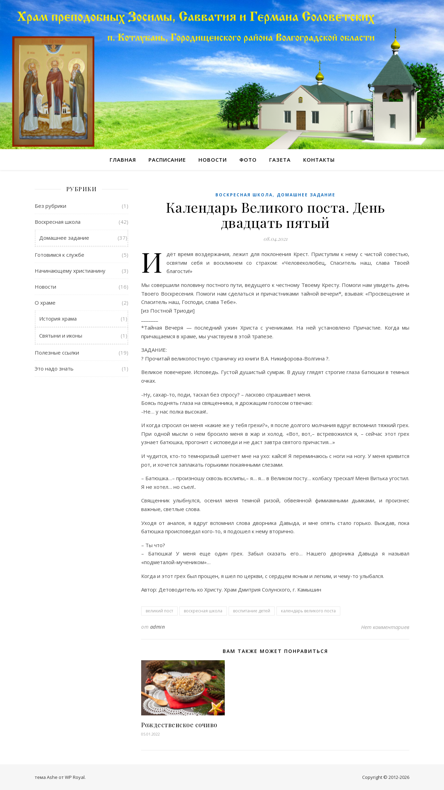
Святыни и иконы (60, 335)
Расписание (167, 159)
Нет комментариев (385, 626)
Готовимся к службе (59, 254)
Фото (248, 159)
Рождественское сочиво (179, 725)
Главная (123, 159)
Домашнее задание (64, 237)
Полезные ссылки (57, 352)
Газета (280, 159)
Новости (212, 159)
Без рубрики (50, 205)
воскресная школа (203, 611)
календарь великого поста (308, 611)
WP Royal (75, 777)
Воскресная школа (57, 221)
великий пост (159, 611)
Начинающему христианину (70, 270)
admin (157, 626)
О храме (45, 302)
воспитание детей (251, 611)
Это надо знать (54, 368)
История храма (58, 318)
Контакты (319, 159)
